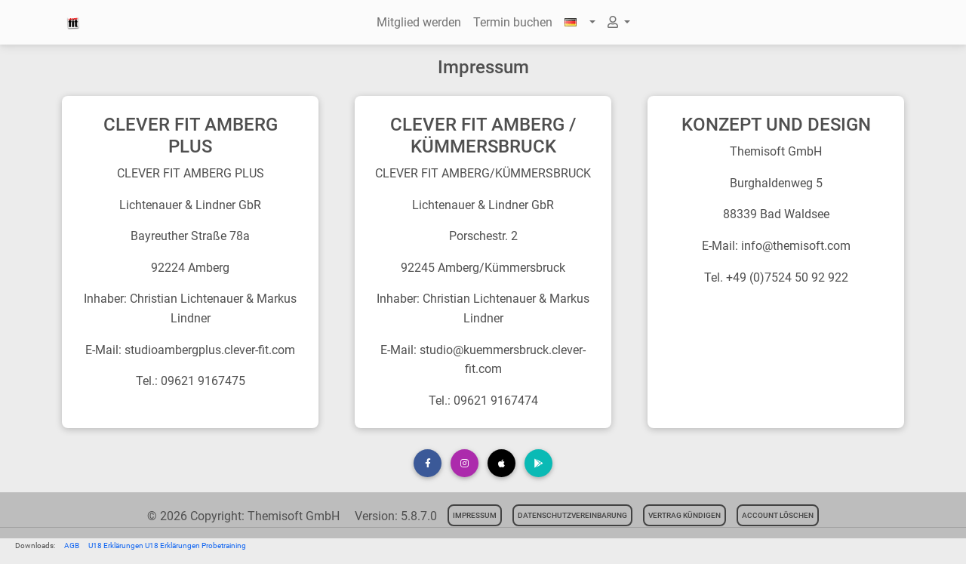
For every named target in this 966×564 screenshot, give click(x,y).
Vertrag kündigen (684, 515)
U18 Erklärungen (116, 545)
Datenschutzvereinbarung (572, 515)
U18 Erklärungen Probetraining (195, 545)
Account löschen (778, 515)
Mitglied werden (419, 22)
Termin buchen (512, 22)
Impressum (475, 515)
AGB (71, 545)
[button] (579, 23)
